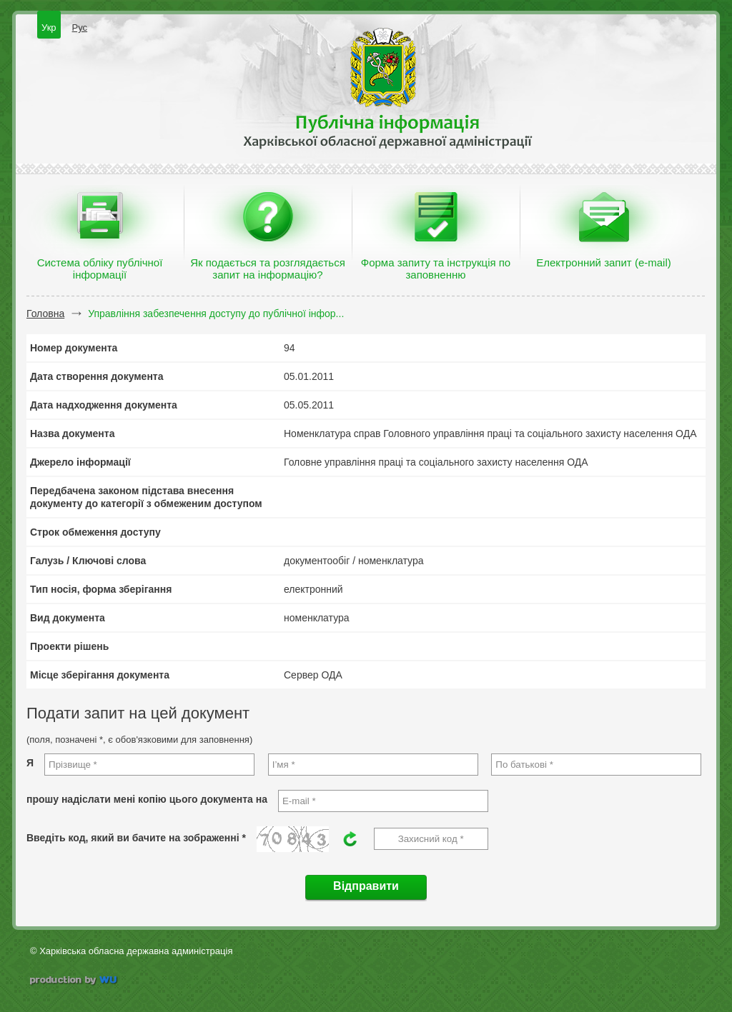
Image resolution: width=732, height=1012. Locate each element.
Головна (45, 313)
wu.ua (74, 981)
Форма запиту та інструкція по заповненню (435, 268)
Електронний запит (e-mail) (603, 262)
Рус (80, 27)
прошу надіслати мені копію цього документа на (146, 799)
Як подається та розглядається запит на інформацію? (267, 268)
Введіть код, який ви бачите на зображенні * (136, 837)
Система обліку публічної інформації (100, 268)
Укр (48, 27)
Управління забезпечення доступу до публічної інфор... (216, 313)
